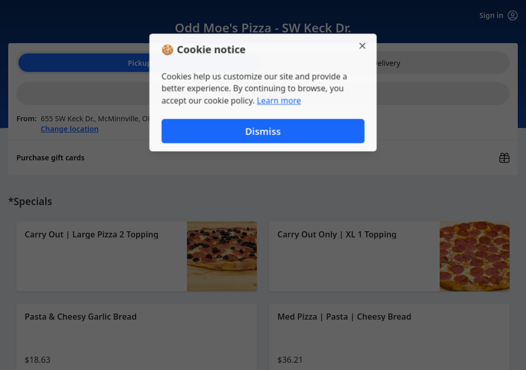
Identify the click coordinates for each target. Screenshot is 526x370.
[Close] (363, 45)
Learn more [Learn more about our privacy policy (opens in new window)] (279, 100)
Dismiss (263, 131)
